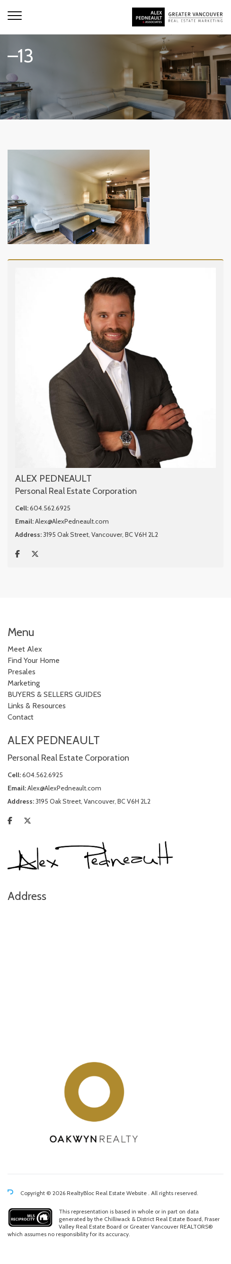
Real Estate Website (122, 1193)
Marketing (24, 683)
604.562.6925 (50, 508)
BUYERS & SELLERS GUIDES (54, 694)
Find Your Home (34, 660)
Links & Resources (37, 705)
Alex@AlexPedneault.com (72, 521)
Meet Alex (25, 649)
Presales (22, 671)
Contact (21, 717)
